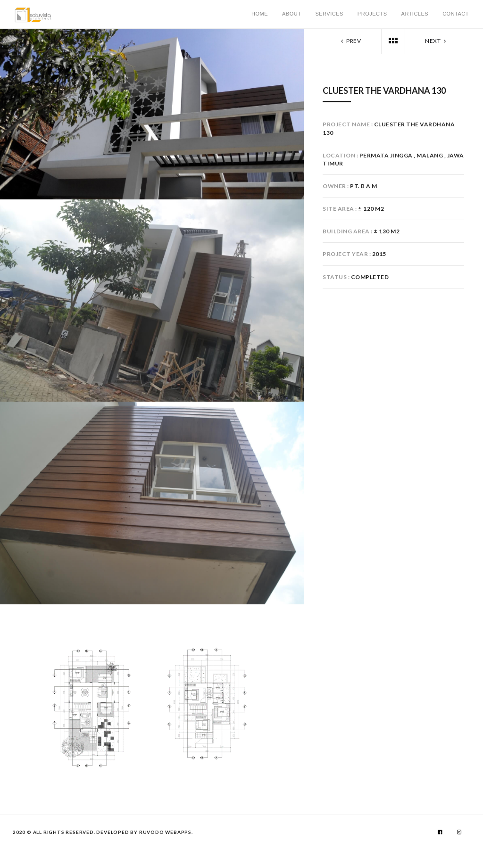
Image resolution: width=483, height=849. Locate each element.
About (291, 13)
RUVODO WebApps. (166, 832)
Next (436, 40)
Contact (455, 13)
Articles (415, 13)
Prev (350, 40)
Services (329, 13)
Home (259, 13)
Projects (372, 13)
